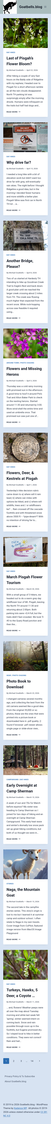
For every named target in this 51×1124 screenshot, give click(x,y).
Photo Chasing (27, 363)
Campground (12, 780)
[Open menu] (45, 7)
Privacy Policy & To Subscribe (20, 1076)
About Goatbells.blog (15, 1081)
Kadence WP (20, 1108)
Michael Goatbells (16, 70)
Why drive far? (19, 162)
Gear (9, 675)
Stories (10, 884)
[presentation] (25, 33)
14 (32, 1061)
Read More (13, 112)
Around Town (13, 363)
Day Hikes (11, 52)
